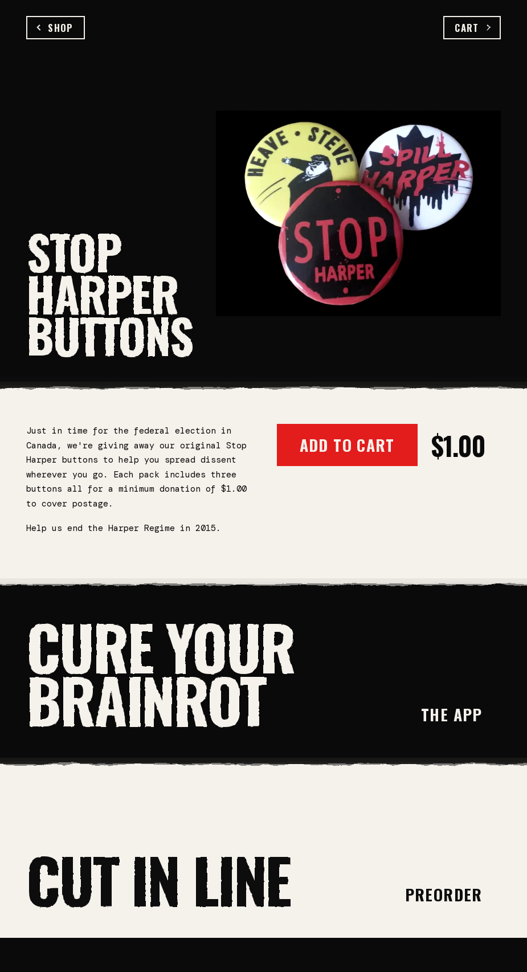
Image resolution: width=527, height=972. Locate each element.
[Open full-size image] (358, 213)
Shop (55, 28)
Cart (472, 28)
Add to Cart (347, 444)
